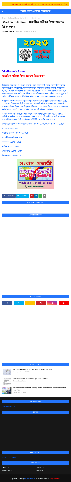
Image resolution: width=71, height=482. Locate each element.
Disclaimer (39, 470)
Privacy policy (6, 470)
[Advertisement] (19, 253)
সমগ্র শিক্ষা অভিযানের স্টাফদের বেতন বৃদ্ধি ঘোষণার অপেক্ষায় (30, 379)
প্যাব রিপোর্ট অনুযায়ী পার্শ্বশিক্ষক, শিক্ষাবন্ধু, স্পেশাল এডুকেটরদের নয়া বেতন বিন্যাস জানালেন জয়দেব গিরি (39, 389)
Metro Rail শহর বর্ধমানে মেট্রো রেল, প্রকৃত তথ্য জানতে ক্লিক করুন (32, 369)
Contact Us (40, 468)
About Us (5, 468)
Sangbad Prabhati (8, 31)
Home (4, 18)
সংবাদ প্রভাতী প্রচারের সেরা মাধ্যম (35, 11)
